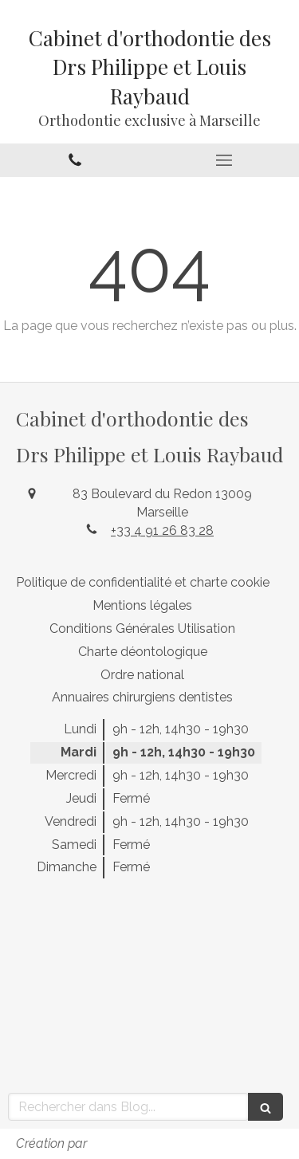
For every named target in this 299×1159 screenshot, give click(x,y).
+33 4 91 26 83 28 (162, 530)
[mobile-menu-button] (225, 160)
